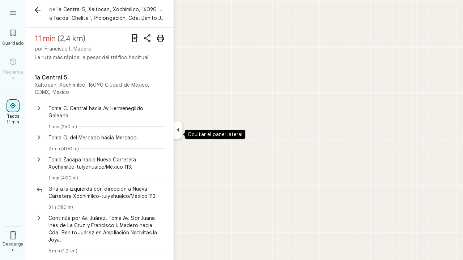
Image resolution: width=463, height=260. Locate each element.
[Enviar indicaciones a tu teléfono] (134, 38)
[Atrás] (37, 10)
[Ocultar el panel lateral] (178, 130)
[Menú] (13, 12)
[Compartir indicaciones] (147, 38)
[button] (106, 192)
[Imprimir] (160, 38)
